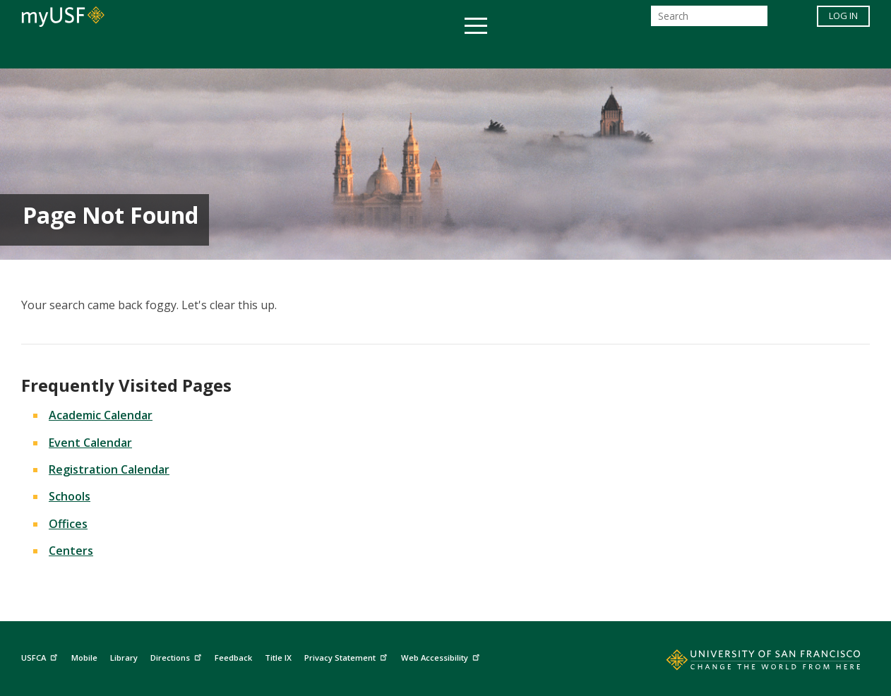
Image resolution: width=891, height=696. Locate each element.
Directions (177, 656)
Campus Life (515, 52)
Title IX (278, 657)
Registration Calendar (109, 469)
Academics (172, 52)
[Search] (709, 20)
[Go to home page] (747, 662)
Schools (69, 496)
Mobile (84, 657)
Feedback (233, 657)
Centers (71, 550)
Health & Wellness (404, 52)
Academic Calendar (101, 415)
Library (124, 657)
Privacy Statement (347, 656)
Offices (594, 52)
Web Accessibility (442, 656)
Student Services (276, 52)
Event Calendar (90, 442)
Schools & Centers (695, 52)
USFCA (41, 656)
